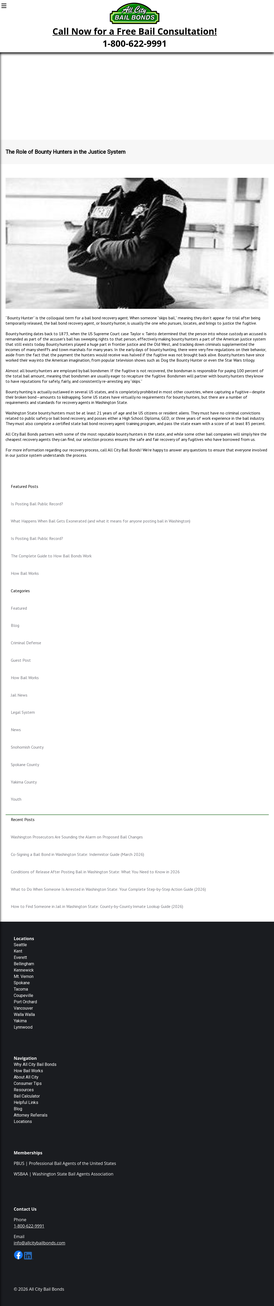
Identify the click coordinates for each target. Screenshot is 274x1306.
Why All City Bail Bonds (35, 1064)
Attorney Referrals (31, 1115)
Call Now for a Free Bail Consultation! (135, 31)
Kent (18, 951)
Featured (19, 608)
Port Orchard (25, 1001)
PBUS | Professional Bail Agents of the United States (65, 1163)
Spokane (22, 982)
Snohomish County (27, 747)
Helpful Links (26, 1102)
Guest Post (21, 660)
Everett (20, 957)
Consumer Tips (28, 1083)
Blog (15, 625)
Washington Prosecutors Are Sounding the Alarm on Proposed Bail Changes (77, 836)
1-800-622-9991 (134, 43)
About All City (26, 1077)
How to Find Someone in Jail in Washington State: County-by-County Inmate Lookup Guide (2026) (97, 906)
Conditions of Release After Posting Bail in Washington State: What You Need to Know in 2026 (95, 871)
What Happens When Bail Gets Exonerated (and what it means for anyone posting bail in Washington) (100, 521)
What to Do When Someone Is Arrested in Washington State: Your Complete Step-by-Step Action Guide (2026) (108, 889)
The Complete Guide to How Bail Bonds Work (51, 555)
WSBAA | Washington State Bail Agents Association (64, 1174)
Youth (16, 799)
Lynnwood (23, 1027)
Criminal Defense (26, 642)
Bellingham (24, 963)
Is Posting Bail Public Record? (37, 503)
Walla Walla (24, 1014)
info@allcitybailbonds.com (39, 1243)
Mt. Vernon (24, 976)
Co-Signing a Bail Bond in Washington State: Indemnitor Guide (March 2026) (77, 854)
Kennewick (24, 970)
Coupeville (23, 995)
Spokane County (25, 764)
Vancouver (23, 1008)
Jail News (19, 695)
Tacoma (21, 989)
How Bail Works (25, 573)
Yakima (20, 1020)
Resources (24, 1089)
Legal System (23, 712)
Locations (23, 1121)
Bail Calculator (27, 1096)
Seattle (20, 944)
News (16, 729)
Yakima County (24, 782)
